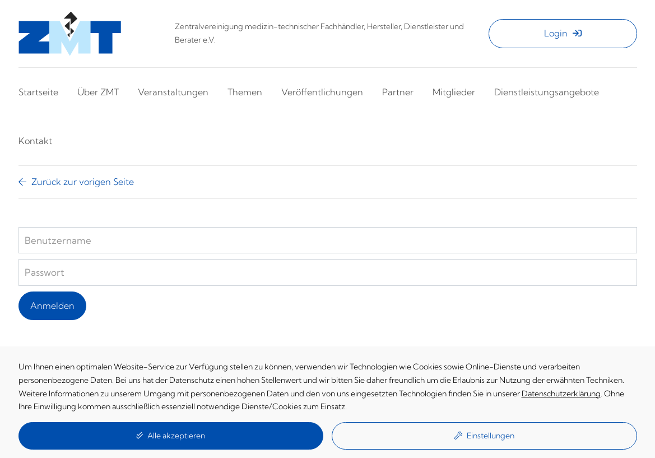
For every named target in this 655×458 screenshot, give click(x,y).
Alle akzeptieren (170, 436)
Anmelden (52, 305)
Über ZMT (98, 92)
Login (563, 33)
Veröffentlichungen (322, 92)
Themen (244, 92)
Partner (398, 92)
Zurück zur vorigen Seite (76, 181)
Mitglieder (454, 92)
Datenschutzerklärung (561, 393)
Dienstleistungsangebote (546, 92)
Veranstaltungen (173, 92)
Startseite (38, 92)
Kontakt (35, 140)
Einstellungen (484, 436)
